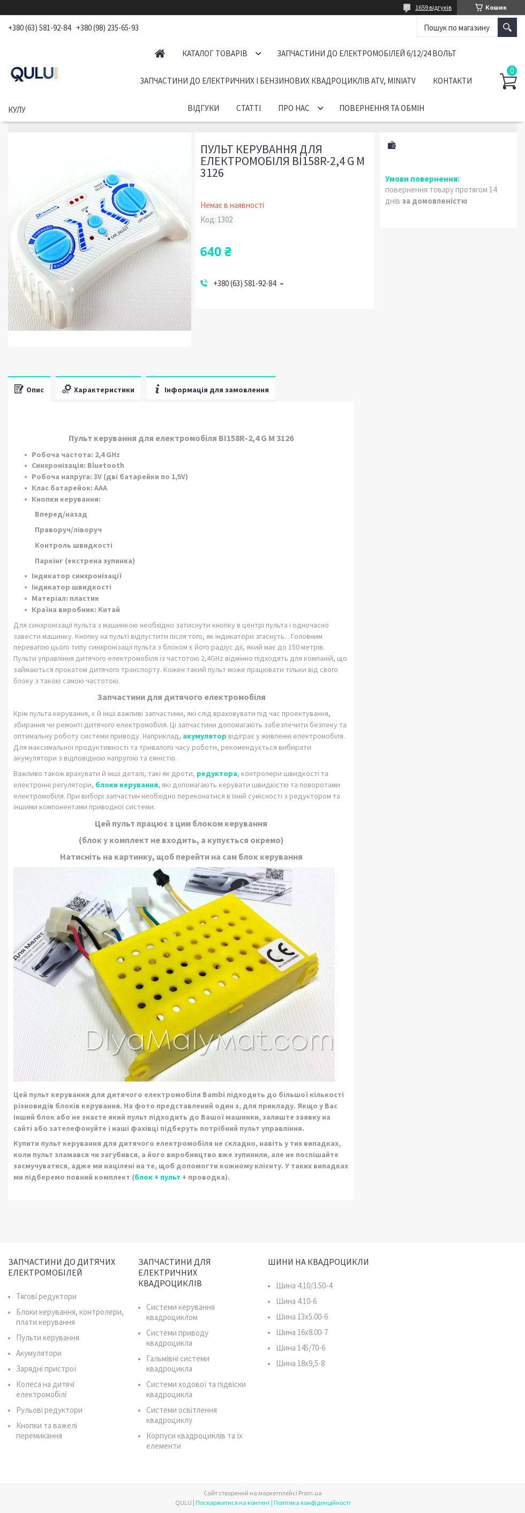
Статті (248, 108)
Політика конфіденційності (312, 1503)
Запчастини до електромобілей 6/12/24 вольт (366, 53)
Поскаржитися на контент (233, 1503)
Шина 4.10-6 (296, 1301)
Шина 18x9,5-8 (300, 1363)
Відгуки (203, 108)
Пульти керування (47, 1337)
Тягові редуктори (46, 1296)
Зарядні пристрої (46, 1368)
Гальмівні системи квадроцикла (177, 1363)
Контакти (452, 81)
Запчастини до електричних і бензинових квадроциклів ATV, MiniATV (278, 81)
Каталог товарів (215, 53)
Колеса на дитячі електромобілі (45, 1389)
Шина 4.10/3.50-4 (304, 1285)
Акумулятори (39, 1353)
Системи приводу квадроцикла (177, 1338)
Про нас (294, 108)
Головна (160, 53)
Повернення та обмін (381, 108)
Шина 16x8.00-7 (302, 1332)
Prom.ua (310, 1493)
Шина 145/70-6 (300, 1348)
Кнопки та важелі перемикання (46, 1430)
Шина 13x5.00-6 (302, 1316)
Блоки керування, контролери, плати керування (70, 1317)
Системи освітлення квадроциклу (181, 1415)
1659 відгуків (433, 7)
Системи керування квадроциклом (180, 1312)
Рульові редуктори (49, 1410)
